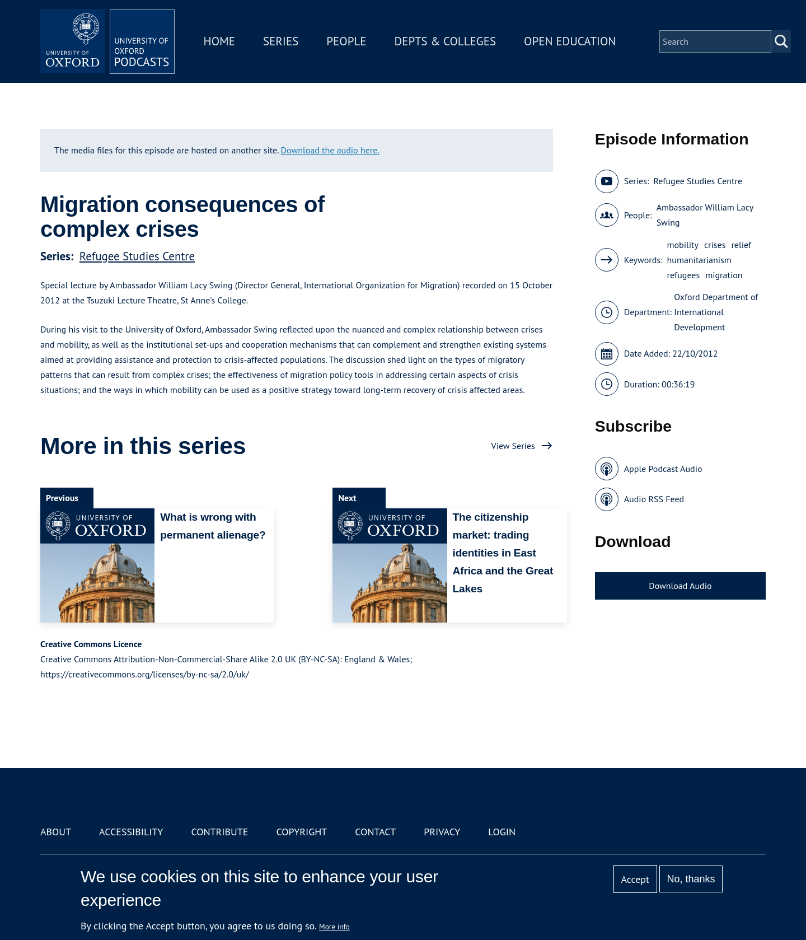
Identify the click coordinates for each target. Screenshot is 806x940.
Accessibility (131, 831)
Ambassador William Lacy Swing (705, 215)
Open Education (570, 41)
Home (219, 41)
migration (723, 274)
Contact (375, 831)
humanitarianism (699, 259)
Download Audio (680, 585)
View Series (513, 445)
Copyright (301, 831)
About (55, 831)
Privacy (442, 831)
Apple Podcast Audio (663, 468)
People (346, 41)
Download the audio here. (330, 150)
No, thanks (691, 879)
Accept (635, 879)
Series (280, 41)
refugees (683, 274)
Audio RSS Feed (654, 498)
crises (715, 244)
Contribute (219, 831)
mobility (683, 244)
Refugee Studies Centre (137, 256)
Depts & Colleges (445, 41)
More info (334, 927)
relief (741, 244)
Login (502, 831)
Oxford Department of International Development (716, 312)
